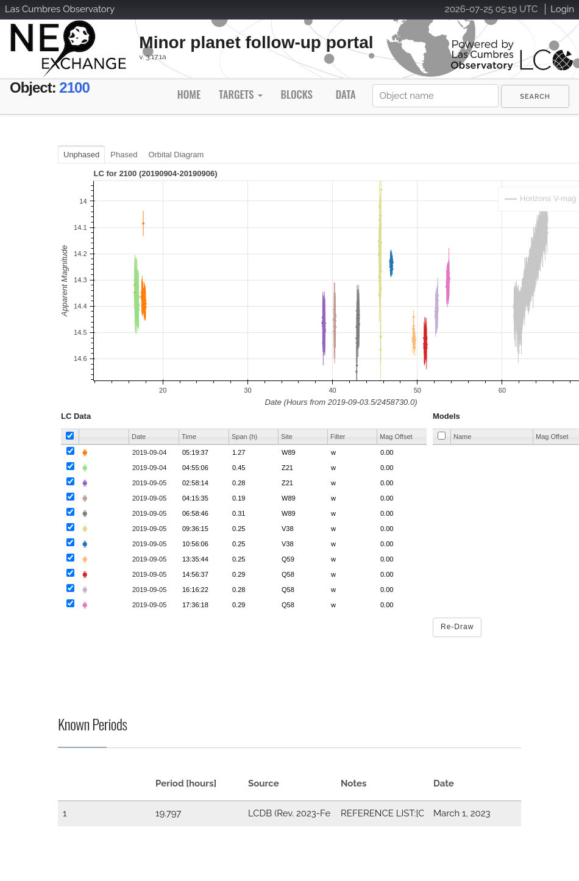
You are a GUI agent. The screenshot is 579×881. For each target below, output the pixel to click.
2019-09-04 (149, 452)
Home (189, 94)
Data (346, 94)
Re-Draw (457, 626)
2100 (74, 87)
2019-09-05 (149, 483)
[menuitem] (535, 96)
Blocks (296, 94)
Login (562, 9)
